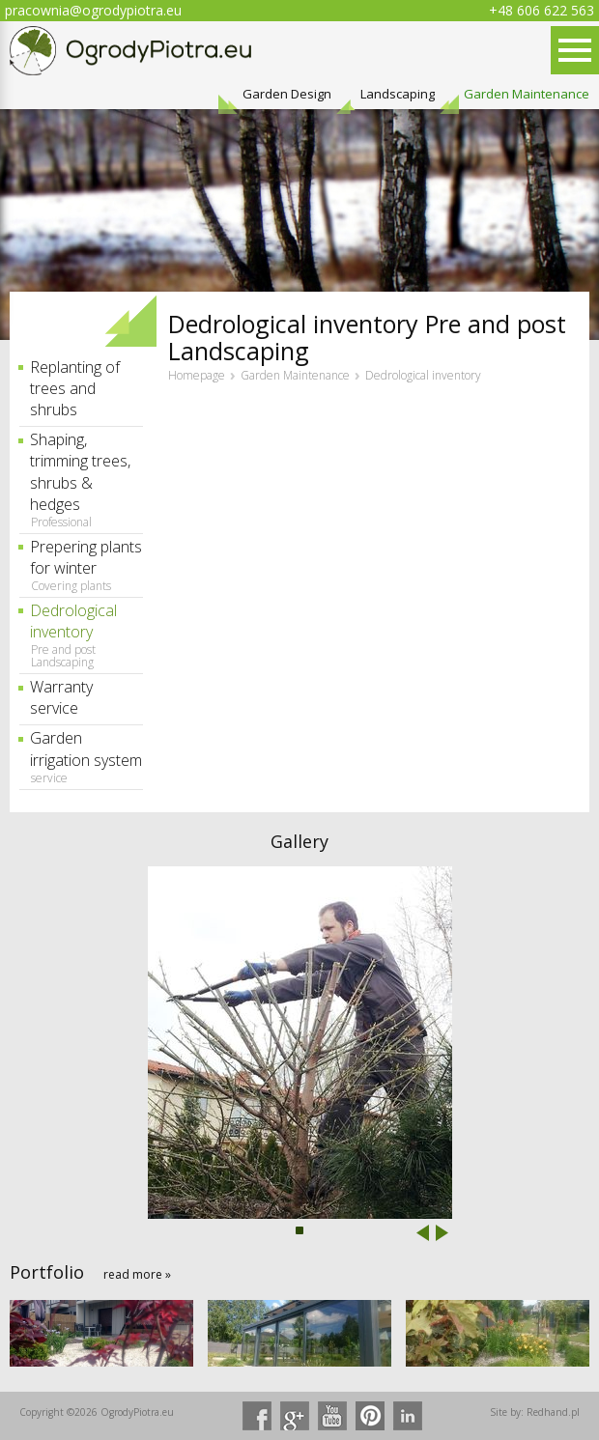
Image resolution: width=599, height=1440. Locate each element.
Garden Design (286, 94)
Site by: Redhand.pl (535, 1412)
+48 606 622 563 (541, 10)
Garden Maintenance (526, 94)
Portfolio (47, 1272)
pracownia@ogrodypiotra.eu (93, 10)
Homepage (196, 375)
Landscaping (397, 94)
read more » (137, 1274)
